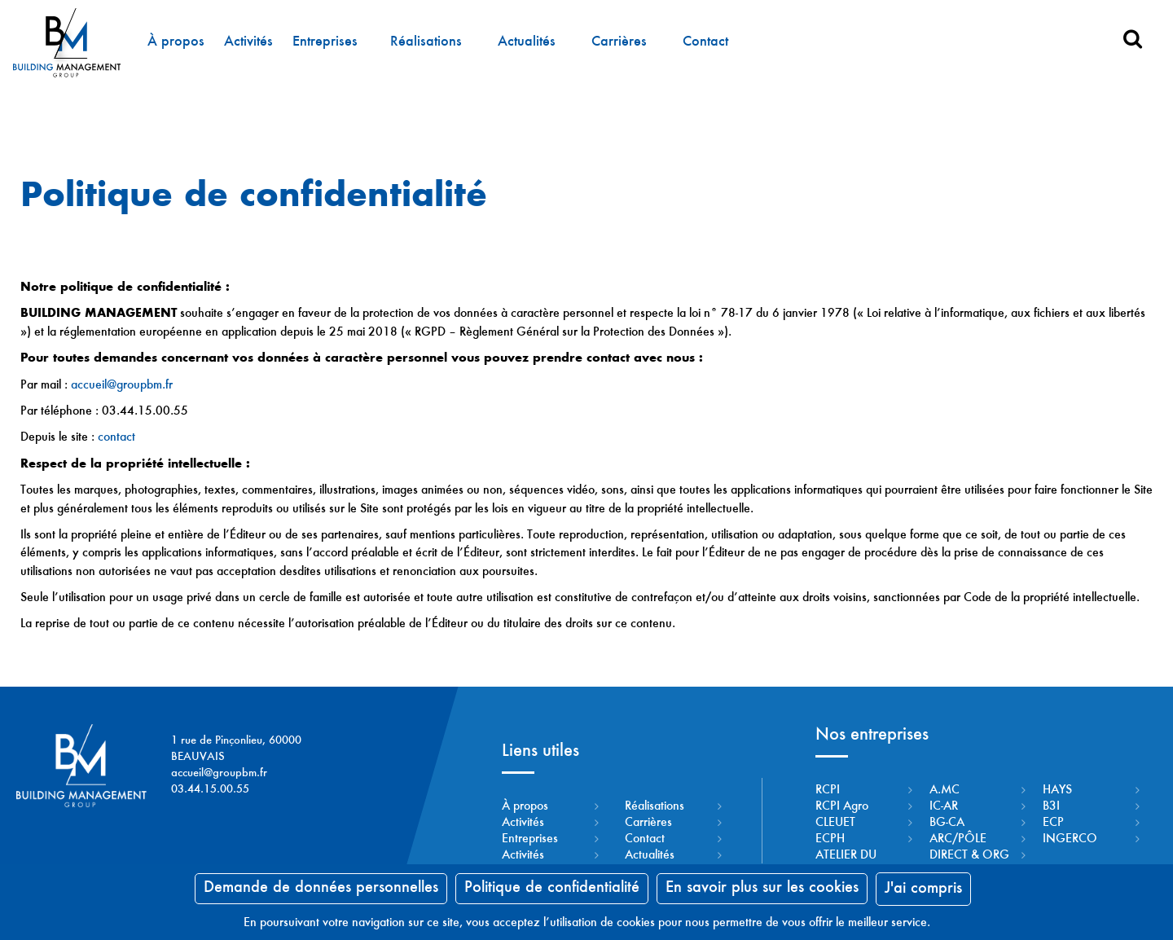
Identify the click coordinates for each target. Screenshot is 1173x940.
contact (116, 437)
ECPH (830, 839)
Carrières (618, 42)
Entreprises (324, 42)
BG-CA (946, 822)
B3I (1051, 806)
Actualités (526, 42)
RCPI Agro (841, 806)
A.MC (944, 790)
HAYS (1057, 790)
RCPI (827, 790)
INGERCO (1070, 839)
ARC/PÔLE (957, 839)
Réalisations (425, 42)
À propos (175, 42)
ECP (1053, 822)
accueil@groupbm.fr (122, 385)
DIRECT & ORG (969, 855)
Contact (704, 42)
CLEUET (835, 822)
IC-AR (943, 806)
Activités (247, 42)
